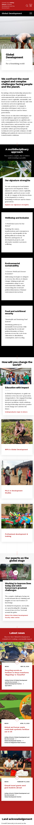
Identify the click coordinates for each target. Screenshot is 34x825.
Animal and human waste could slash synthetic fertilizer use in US (17, 729)
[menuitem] (30, 5)
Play (16, 573)
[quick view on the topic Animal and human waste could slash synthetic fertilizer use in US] (17, 719)
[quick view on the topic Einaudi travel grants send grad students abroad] (17, 777)
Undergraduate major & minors (16, 412)
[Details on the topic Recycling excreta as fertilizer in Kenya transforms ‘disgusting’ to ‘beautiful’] (17, 662)
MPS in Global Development (16, 449)
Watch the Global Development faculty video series (16, 616)
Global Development (12, 13)
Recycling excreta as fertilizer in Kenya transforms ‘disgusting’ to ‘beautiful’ (17, 672)
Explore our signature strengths (17, 205)
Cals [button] (30, 4)
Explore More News (17, 806)
